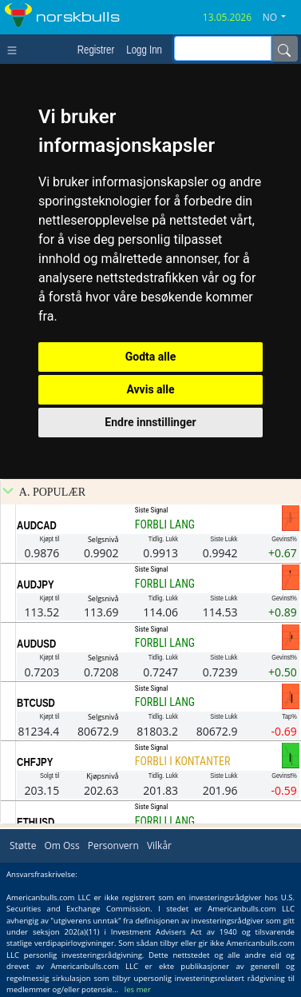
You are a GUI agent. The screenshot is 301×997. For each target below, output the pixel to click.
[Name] (284, 49)
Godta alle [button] (150, 356)
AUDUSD (36, 643)
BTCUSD (36, 702)
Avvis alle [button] (150, 389)
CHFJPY (35, 762)
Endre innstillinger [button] (150, 422)
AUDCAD (37, 525)
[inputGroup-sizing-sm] (222, 48)
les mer (138, 989)
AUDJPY (35, 584)
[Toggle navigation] (15, 49)
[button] (280, 17)
